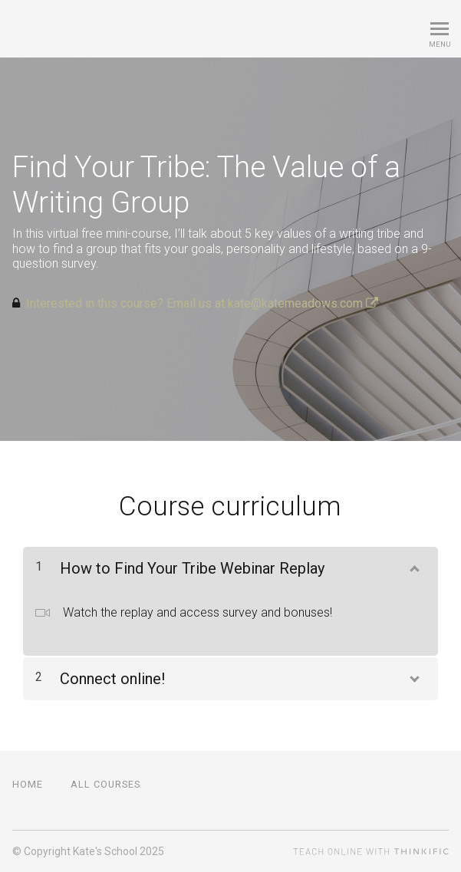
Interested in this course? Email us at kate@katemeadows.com (202, 303)
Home (27, 784)
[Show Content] (413, 565)
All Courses (105, 784)
